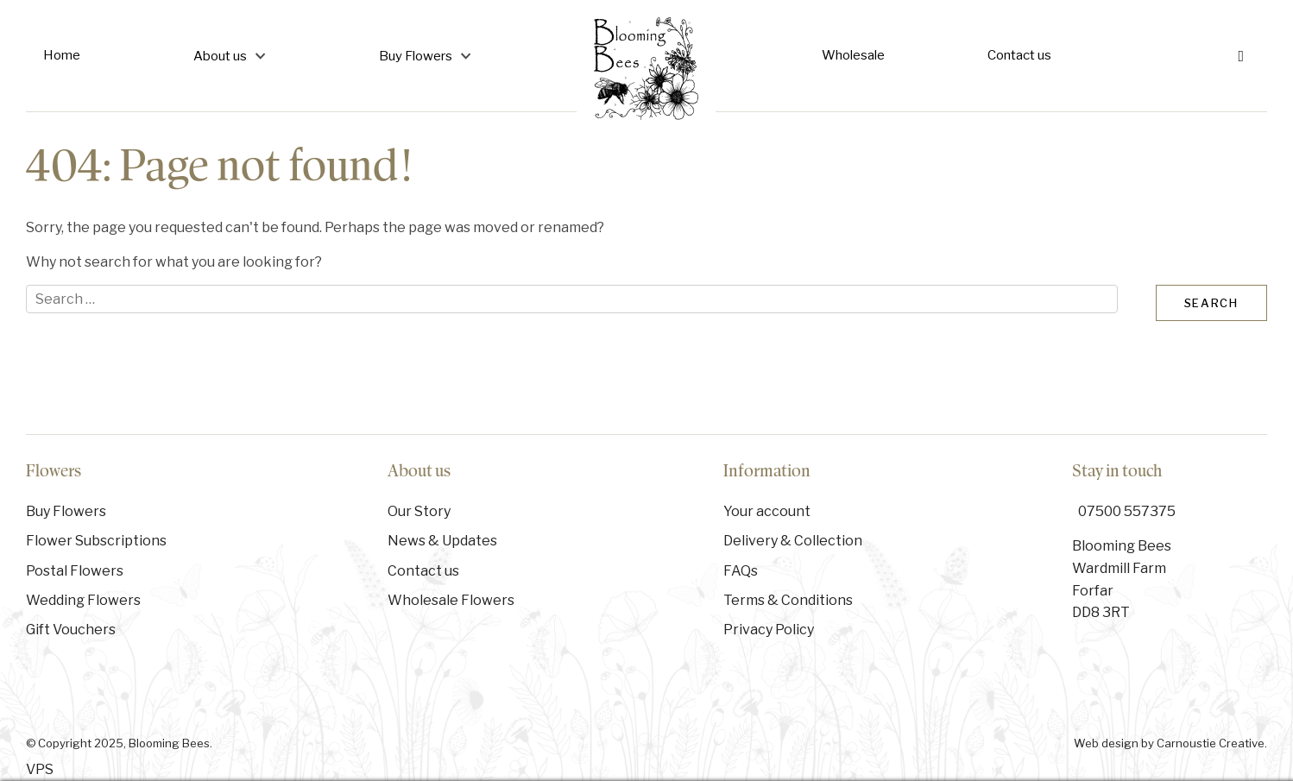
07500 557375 (1127, 511)
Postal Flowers (74, 571)
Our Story (419, 511)
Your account (766, 511)
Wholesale (853, 55)
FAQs (740, 571)
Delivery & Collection (792, 540)
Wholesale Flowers (451, 600)
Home (61, 55)
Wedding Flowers (83, 600)
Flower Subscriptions (96, 540)
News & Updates (442, 540)
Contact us (1019, 55)
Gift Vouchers (71, 629)
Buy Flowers (415, 56)
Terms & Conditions (788, 600)
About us (220, 56)
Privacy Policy (768, 629)
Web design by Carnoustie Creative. (1170, 743)
